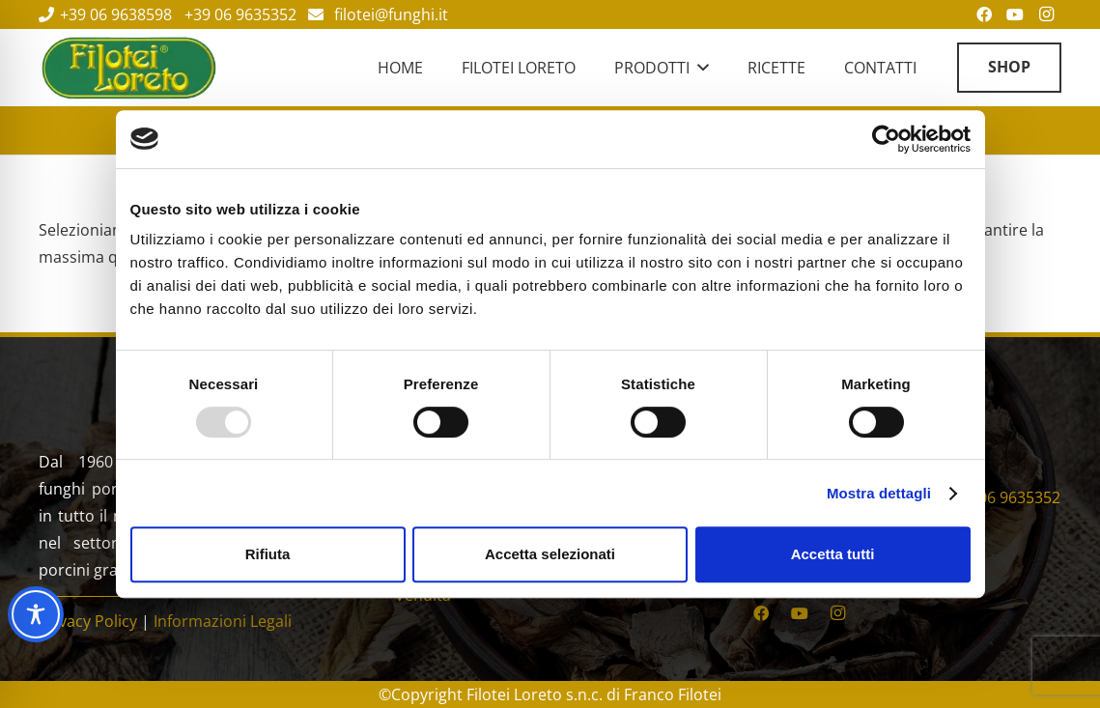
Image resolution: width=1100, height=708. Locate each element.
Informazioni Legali (223, 621)
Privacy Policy (88, 621)
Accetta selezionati (550, 554)
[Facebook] (761, 613)
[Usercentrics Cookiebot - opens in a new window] (886, 139)
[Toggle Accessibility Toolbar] (36, 614)
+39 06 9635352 (1004, 497)
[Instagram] (838, 613)
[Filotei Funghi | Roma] (128, 67)
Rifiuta (268, 554)
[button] (699, 67)
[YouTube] (799, 613)
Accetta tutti (833, 554)
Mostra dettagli (879, 493)
